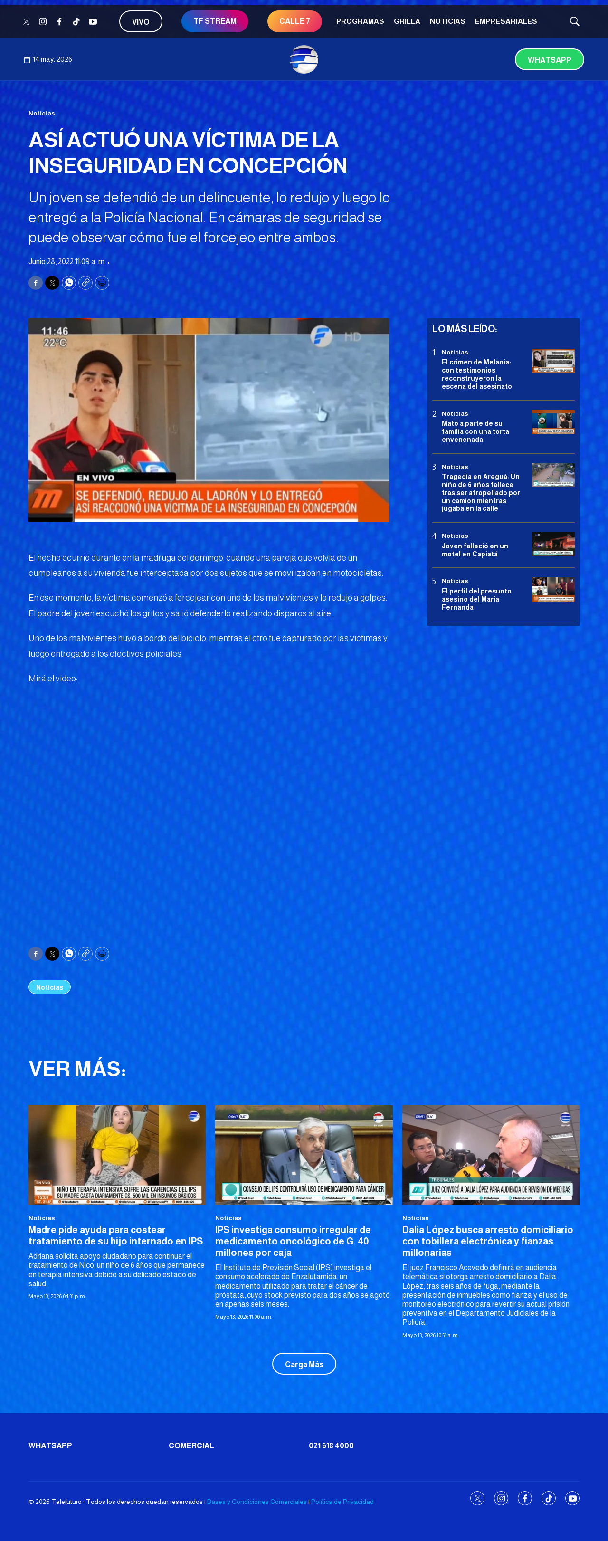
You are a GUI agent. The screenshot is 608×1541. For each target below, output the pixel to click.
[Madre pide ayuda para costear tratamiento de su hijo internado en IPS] (117, 1155)
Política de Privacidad (342, 1501)
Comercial (191, 1446)
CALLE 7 (294, 21)
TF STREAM (215, 21)
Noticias (448, 21)
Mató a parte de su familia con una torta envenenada (475, 431)
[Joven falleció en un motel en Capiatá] (553, 544)
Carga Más (304, 1364)
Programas (360, 21)
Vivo (141, 22)
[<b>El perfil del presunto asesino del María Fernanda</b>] (553, 589)
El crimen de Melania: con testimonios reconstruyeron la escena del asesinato (477, 374)
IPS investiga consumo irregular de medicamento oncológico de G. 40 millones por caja (293, 1241)
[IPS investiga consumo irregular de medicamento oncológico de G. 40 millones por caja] (303, 1155)
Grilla (407, 21)
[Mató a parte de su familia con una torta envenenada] (553, 422)
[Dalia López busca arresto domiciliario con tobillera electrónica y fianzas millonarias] (491, 1155)
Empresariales (506, 21)
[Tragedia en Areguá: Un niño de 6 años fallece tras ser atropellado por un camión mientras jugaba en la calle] (553, 475)
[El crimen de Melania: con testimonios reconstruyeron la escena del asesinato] (553, 361)
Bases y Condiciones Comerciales (257, 1501)
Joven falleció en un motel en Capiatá (475, 550)
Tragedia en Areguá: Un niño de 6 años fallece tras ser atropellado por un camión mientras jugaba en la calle (481, 492)
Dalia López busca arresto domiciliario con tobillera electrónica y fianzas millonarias (487, 1241)
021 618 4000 (331, 1446)
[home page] (304, 59)
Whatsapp (549, 60)
